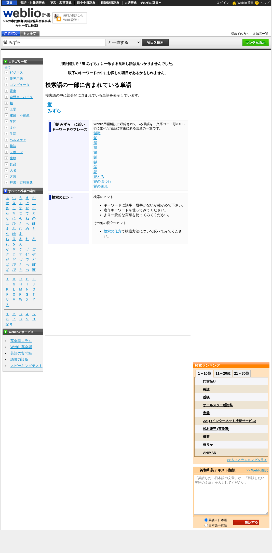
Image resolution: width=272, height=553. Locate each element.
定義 (206, 413)
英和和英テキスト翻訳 (217, 470)
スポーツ (16, 152)
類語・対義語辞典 (32, 3)
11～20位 (222, 373)
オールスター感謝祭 (218, 405)
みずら (54, 110)
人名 (13, 170)
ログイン (222, 3)
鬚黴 (97, 133)
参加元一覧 (260, 33)
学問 (13, 121)
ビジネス (16, 72)
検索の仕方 (112, 231)
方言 (13, 176)
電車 (13, 91)
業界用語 (16, 79)
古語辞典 (131, 3)
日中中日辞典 (86, 3)
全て (8, 67)
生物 (13, 158)
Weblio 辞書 (246, 3)
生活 (13, 134)
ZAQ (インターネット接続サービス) (229, 421)
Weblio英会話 (21, 347)
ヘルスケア (18, 140)
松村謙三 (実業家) (216, 429)
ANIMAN (209, 453)
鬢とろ (98, 177)
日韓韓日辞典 (110, 3)
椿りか (208, 444)
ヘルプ (264, 3)
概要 (206, 437)
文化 (13, 127)
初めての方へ (240, 33)
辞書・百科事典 (21, 183)
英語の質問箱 (21, 353)
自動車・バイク (21, 97)
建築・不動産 (20, 115)
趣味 (13, 146)
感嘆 (206, 397)
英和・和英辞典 (61, 3)
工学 (13, 109)
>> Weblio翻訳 (257, 470)
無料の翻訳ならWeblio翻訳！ (73, 18)
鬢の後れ (100, 186)
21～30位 (241, 373)
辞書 (9, 3)
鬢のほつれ (102, 181)
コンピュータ (20, 85)
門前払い (209, 381)
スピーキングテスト (26, 366)
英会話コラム (21, 341)
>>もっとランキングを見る (247, 460)
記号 (9, 324)
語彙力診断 (19, 359)
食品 (13, 164)
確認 (206, 389)
